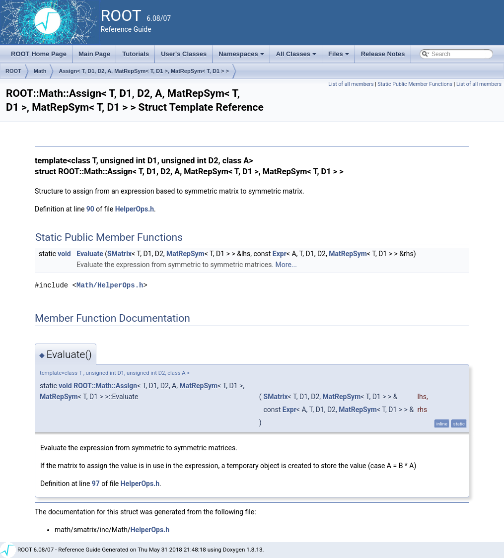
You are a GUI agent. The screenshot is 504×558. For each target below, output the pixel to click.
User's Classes (184, 54)
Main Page (94, 54)
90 (90, 209)
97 (96, 484)
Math (40, 71)
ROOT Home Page (39, 54)
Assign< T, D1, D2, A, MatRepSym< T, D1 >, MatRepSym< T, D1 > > (144, 71)
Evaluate (89, 254)
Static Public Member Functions (414, 84)
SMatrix (119, 254)
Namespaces (242, 56)
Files (339, 56)
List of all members (350, 84)
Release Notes (383, 54)
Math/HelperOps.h (109, 285)
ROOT (13, 71)
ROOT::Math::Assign (105, 386)
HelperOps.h (134, 209)
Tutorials (135, 54)
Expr (280, 254)
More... (286, 265)
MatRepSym (185, 254)
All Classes (297, 56)
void (64, 254)
